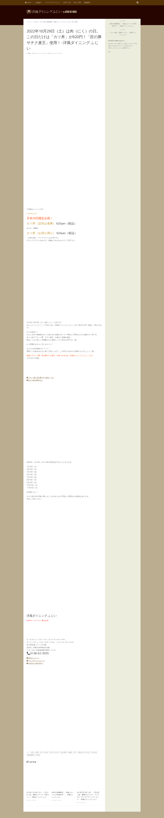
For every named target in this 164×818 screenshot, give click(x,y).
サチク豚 (44, 22)
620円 (36, 752)
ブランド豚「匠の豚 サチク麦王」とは (42, 378)
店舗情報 (87, 2)
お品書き (38, 2)
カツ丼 (46, 752)
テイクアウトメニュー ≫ (37, 661)
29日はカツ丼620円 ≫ (36, 663)
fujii (29, 53)
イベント (29, 22)
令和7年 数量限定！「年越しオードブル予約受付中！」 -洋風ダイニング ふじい (62, 794)
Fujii (109, 51)
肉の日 (38, 755)
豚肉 (79, 22)
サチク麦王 (64, 752)
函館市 (70, 752)
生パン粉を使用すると (36, 380)
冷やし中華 (77, 2)
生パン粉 (74, 22)
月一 (75, 752)
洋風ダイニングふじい (62, 22)
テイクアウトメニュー (52, 2)
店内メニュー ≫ (34, 658)
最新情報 (51, 22)
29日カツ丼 (67, 2)
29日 (32, 752)
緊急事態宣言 (30, 755)
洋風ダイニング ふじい (84, 752)
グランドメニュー (54, 752)
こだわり (37, 22)
